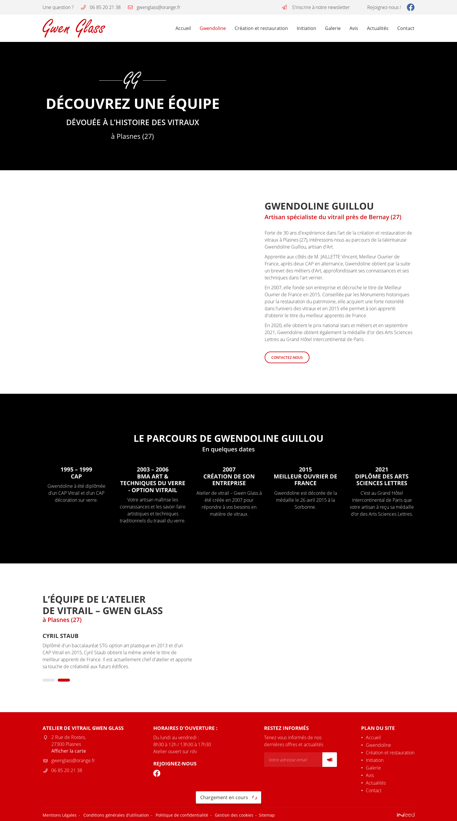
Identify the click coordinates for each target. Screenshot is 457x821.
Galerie (333, 28)
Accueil (183, 28)
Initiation (306, 28)
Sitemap (267, 815)
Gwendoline (213, 28)
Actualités (378, 28)
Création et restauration (261, 28)
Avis (353, 28)
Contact (405, 28)
